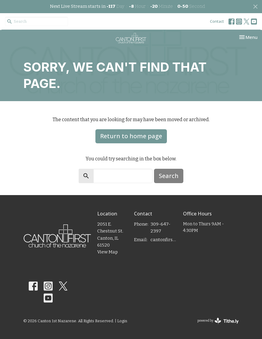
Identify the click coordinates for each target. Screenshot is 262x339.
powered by (218, 321)
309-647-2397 (160, 227)
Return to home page (131, 136)
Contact (217, 21)
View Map (107, 252)
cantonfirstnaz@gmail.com (163, 239)
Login (122, 321)
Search (169, 176)
